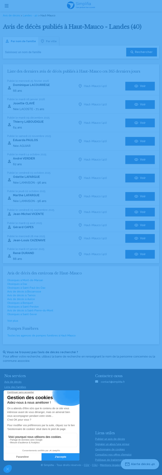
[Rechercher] (141, 52)
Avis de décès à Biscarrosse (24, 291)
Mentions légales (110, 465)
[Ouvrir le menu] (6, 6)
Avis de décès (11, 15)
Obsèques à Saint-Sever (22, 314)
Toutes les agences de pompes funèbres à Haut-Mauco (41, 335)
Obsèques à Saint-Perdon (23, 306)
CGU (95, 465)
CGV (86, 465)
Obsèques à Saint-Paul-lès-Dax (26, 287)
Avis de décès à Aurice (21, 299)
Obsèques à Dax (17, 284)
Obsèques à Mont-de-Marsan (25, 280)
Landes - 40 (30, 15)
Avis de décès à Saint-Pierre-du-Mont (30, 310)
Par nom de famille (20, 41)
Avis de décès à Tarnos (21, 295)
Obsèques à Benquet (20, 302)
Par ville (48, 41)
